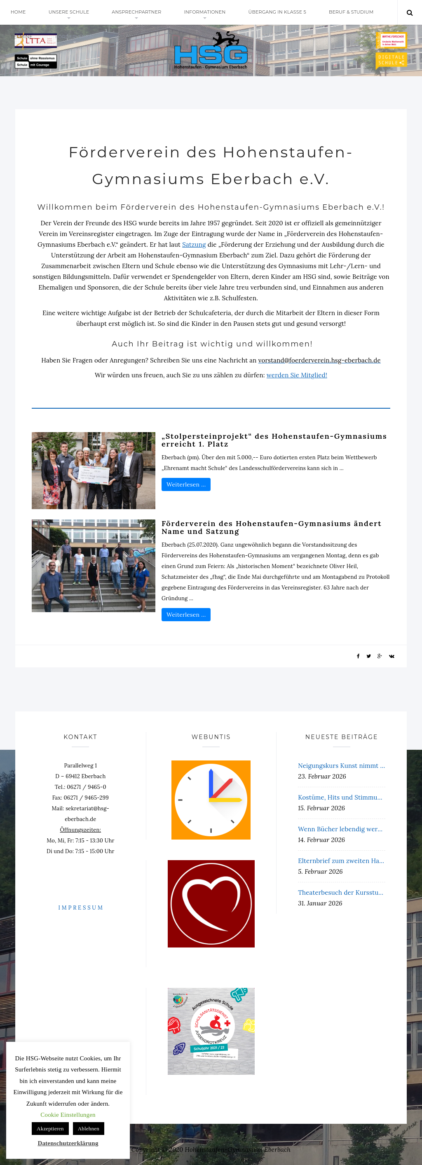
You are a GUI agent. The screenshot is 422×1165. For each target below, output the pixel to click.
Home (18, 12)
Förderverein (75, 37)
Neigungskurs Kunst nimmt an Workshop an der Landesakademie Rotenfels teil (341, 766)
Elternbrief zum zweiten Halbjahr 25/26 (341, 861)
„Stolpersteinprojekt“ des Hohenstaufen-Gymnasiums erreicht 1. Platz (274, 440)
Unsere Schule (69, 12)
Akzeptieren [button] (50, 1128)
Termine (22, 37)
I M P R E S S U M (81, 907)
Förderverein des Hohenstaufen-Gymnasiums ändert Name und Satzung (272, 527)
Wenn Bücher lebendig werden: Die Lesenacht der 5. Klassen (341, 829)
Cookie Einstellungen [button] (67, 1114)
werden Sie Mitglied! (297, 375)
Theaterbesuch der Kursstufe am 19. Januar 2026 (341, 892)
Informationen (205, 12)
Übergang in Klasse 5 (278, 12)
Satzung (194, 244)
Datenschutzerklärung (68, 1143)
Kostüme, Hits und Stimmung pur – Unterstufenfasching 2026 (341, 797)
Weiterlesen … (186, 484)
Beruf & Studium (352, 12)
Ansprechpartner (137, 12)
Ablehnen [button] (88, 1128)
